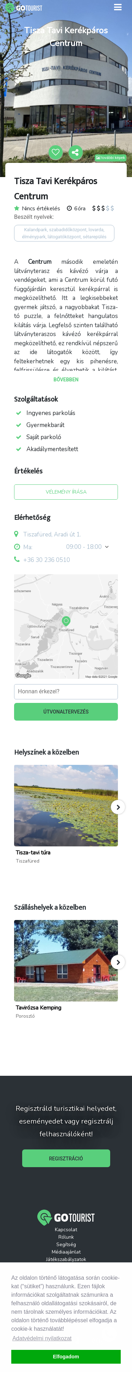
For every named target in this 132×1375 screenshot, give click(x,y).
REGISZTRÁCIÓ (66, 1158)
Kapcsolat (66, 1229)
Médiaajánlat (66, 1252)
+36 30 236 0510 (46, 560)
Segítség (66, 1244)
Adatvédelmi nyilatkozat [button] (41, 1338)
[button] (118, 807)
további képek (110, 157)
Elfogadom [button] (66, 1356)
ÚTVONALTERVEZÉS (66, 712)
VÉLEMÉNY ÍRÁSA (66, 492)
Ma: (23, 547)
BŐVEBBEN (66, 379)
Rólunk (66, 1237)
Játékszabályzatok (66, 1259)
